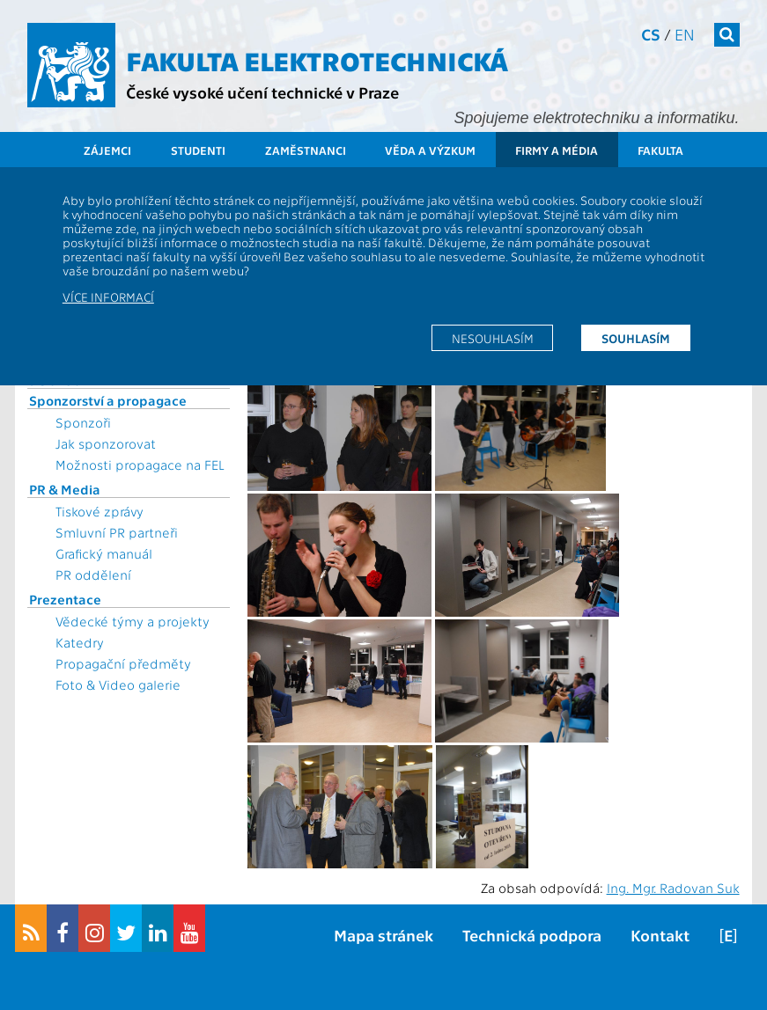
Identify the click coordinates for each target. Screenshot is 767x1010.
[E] (728, 935)
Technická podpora (531, 935)
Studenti (198, 150)
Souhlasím (635, 338)
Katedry (79, 642)
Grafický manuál (103, 553)
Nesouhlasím (493, 338)
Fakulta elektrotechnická (317, 60)
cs (650, 34)
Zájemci (107, 150)
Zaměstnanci (305, 150)
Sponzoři (83, 422)
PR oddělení (93, 574)
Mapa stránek (383, 935)
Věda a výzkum (430, 150)
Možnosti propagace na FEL (139, 464)
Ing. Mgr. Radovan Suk (673, 888)
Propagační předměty (123, 663)
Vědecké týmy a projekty (132, 621)
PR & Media (64, 489)
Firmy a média (556, 150)
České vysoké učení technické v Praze (262, 92)
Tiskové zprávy (99, 511)
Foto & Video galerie (118, 684)
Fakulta (660, 150)
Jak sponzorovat (105, 443)
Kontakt (660, 935)
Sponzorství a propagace (108, 400)
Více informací (108, 296)
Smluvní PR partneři (116, 532)
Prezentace (65, 599)
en (685, 34)
